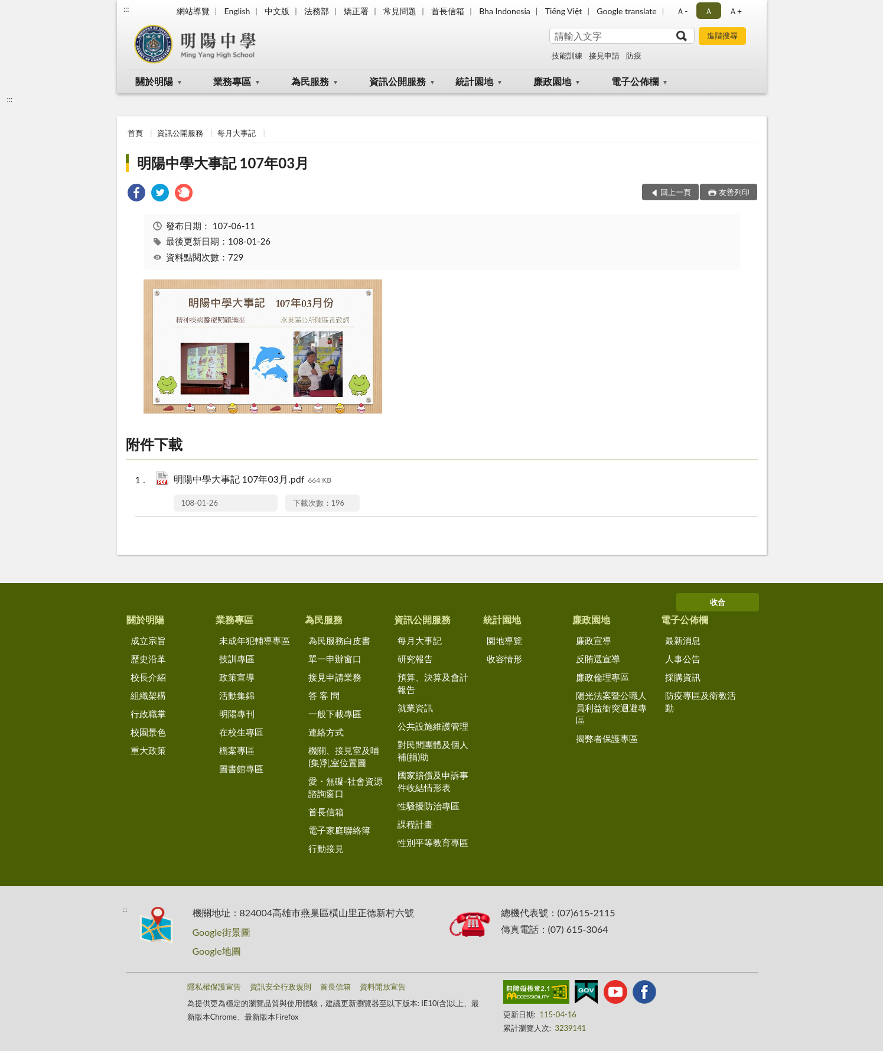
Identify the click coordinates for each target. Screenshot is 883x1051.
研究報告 (415, 658)
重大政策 (148, 750)
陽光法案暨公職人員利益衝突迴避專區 (611, 707)
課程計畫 (415, 824)
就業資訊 (415, 707)
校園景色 (148, 732)
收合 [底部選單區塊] (717, 602)
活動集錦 (237, 695)
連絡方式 (326, 732)
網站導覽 (193, 11)
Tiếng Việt (563, 11)
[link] (136, 194)
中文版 (277, 11)
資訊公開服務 (397, 81)
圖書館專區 (241, 768)
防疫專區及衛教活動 (700, 701)
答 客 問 (324, 695)
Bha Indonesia (504, 11)
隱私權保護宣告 (214, 986)
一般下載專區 (334, 713)
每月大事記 (236, 133)
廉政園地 (552, 81)
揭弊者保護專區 (607, 738)
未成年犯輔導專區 (254, 640)
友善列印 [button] (734, 192)
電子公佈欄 (635, 81)
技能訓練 (567, 55)
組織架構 (148, 695)
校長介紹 (148, 677)
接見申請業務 (334, 677)
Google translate (626, 11)
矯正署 (356, 11)
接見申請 (604, 55)
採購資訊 (682, 677)
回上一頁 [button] (675, 192)
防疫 (633, 55)
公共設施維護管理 (432, 726)
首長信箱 (447, 11)
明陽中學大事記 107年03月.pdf (252, 480)
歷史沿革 (148, 658)
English (237, 11)
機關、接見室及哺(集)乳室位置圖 (343, 756)
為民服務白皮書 (339, 640)
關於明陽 (154, 81)
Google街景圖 (221, 932)
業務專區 (232, 81)
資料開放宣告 (383, 986)
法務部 (316, 11)
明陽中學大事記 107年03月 (223, 162)
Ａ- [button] (681, 11)
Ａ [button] (709, 11)
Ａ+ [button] (735, 11)
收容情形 (504, 658)
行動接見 (326, 848)
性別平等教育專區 (432, 842)
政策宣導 (237, 677)
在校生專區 (241, 732)
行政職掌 (148, 713)
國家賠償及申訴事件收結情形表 (432, 781)
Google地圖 (217, 950)
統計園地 (474, 81)
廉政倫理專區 (602, 677)
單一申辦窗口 (334, 658)
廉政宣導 (593, 640)
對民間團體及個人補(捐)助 (432, 750)
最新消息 (682, 640)
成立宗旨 (148, 640)
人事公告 (682, 658)
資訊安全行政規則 (280, 986)
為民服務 (310, 81)
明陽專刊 (237, 713)
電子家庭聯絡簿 (339, 830)
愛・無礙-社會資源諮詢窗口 (345, 787)
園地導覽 (504, 640)
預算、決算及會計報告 (432, 683)
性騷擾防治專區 (428, 806)
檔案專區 (237, 750)
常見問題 (399, 11)
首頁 (135, 133)
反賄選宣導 (598, 658)
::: (126, 9)
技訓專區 (237, 658)
